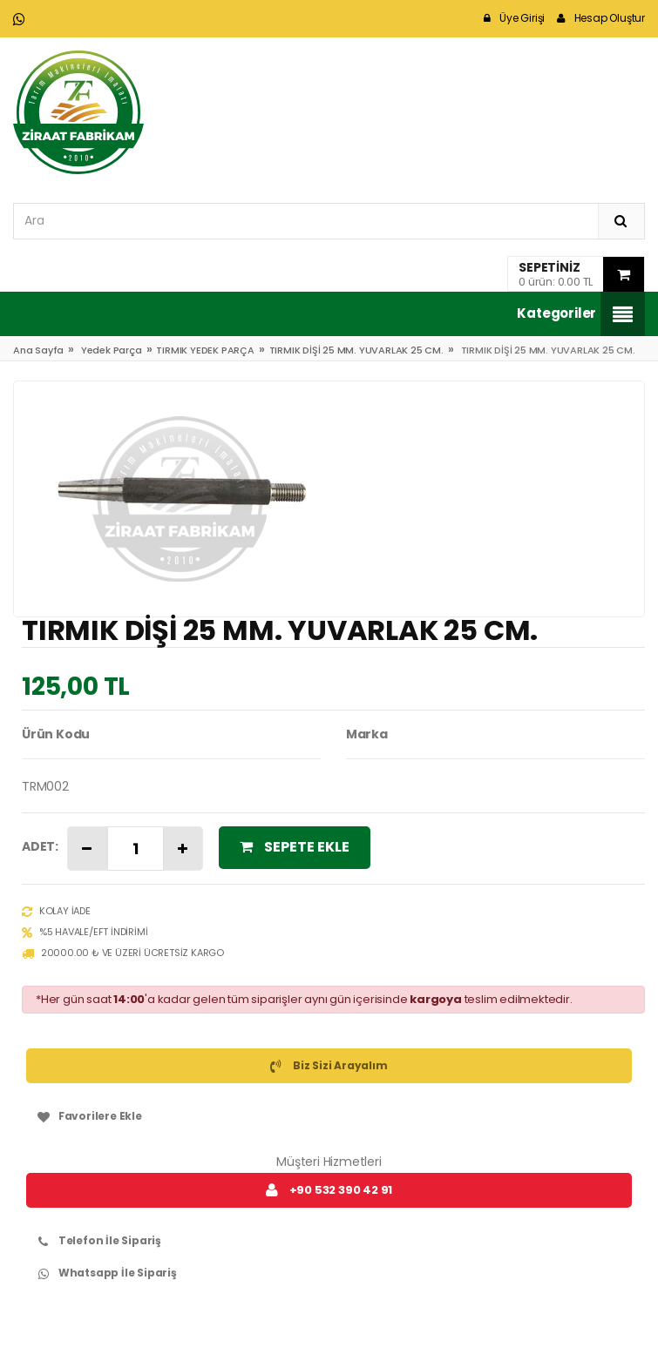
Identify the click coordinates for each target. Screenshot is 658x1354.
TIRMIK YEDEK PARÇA (205, 350)
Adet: (40, 846)
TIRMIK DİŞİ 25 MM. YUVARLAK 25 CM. (356, 350)
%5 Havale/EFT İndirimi (84, 932)
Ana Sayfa (38, 350)
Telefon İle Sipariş (96, 1240)
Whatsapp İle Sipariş (104, 1272)
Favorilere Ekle (86, 1115)
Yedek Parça (111, 350)
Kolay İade (56, 912)
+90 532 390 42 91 (329, 1190)
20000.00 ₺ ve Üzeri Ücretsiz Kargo (123, 953)
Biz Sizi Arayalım (328, 1065)
